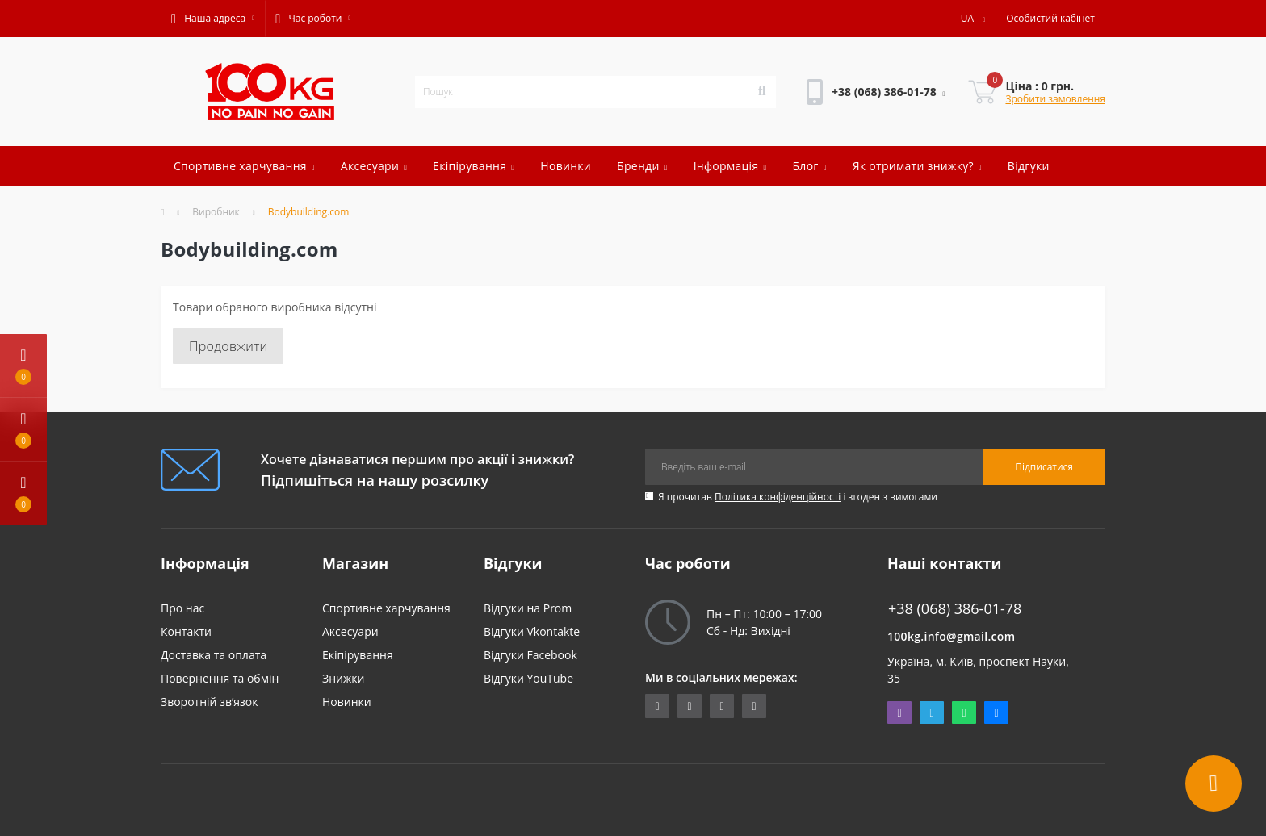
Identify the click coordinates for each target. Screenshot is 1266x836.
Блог (809, 165)
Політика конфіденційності (778, 497)
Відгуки (1029, 165)
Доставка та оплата (213, 655)
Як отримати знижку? (917, 165)
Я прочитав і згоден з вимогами (797, 497)
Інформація (730, 165)
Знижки (343, 678)
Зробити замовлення (1055, 99)
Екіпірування (473, 165)
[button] (213, 18)
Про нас (182, 608)
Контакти (186, 631)
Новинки (565, 165)
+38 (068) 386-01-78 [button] (954, 609)
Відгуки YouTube (528, 678)
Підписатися (1044, 467)
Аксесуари (374, 165)
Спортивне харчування (244, 165)
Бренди (642, 165)
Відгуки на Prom (528, 608)
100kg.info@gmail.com (951, 636)
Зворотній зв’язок (209, 701)
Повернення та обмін (220, 678)
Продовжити (228, 346)
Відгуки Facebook (530, 655)
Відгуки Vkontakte (532, 631)
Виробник (216, 212)
